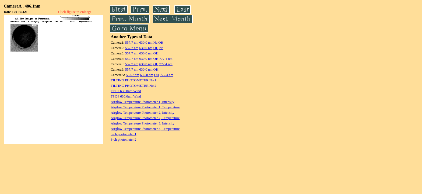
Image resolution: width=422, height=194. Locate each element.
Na (155, 42)
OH (160, 42)
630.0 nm (145, 42)
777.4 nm (166, 59)
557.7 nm (131, 42)
